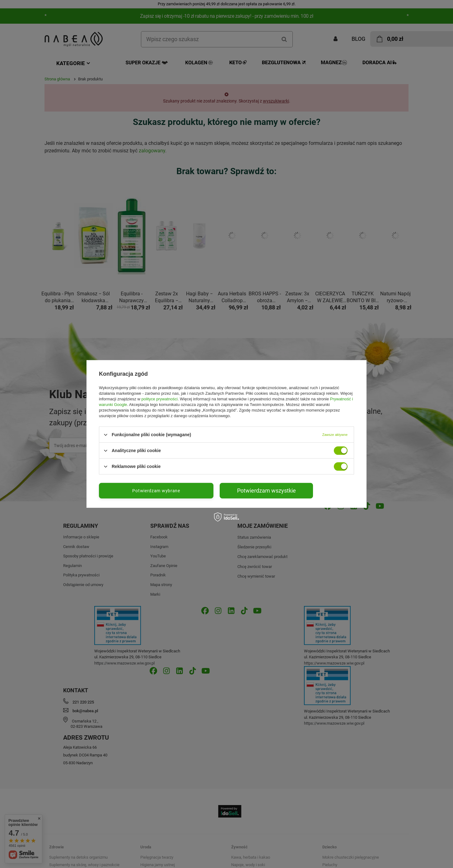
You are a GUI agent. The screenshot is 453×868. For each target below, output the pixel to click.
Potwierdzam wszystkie (266, 490)
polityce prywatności (160, 399)
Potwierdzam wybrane (156, 490)
